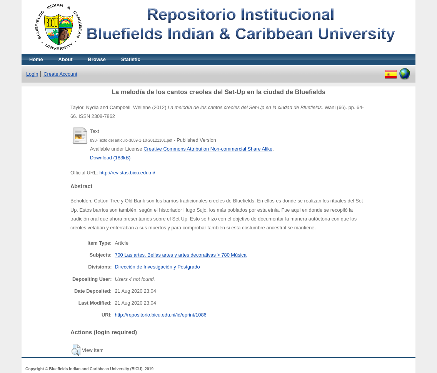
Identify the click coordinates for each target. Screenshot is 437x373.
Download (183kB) (110, 158)
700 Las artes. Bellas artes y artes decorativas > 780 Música (181, 255)
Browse (97, 59)
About (65, 59)
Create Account (60, 74)
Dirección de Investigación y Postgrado (157, 267)
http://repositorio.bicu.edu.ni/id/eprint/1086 (160, 315)
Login (32, 74)
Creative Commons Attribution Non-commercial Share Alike (207, 149)
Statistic (130, 59)
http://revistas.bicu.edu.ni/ (127, 173)
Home (36, 59)
